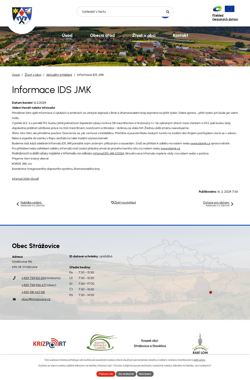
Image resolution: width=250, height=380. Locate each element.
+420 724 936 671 (34, 285)
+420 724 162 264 (34, 278)
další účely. (200, 359)
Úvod (16, 75)
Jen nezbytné (126, 373)
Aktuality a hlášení (59, 75)
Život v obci (33, 75)
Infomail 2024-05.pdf (25, 178)
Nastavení (146, 373)
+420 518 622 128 (33, 292)
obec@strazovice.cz (36, 299)
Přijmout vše (105, 373)
